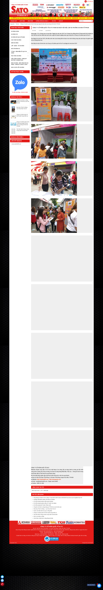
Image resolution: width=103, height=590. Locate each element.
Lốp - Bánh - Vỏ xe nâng (17, 45)
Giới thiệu (22, 21)
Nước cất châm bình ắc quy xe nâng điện (43, 510)
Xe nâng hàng (15, 31)
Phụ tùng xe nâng (20, 55)
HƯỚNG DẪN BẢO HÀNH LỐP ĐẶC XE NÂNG (44, 499)
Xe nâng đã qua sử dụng (18, 37)
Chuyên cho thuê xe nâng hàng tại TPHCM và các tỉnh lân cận (23, 101)
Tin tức (54, 21)
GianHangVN (90, 542)
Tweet (41, 30)
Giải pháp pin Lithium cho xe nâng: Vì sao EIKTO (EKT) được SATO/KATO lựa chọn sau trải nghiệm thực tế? (58, 497)
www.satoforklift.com (16, 144)
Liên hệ (61, 21)
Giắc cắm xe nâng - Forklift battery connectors (19, 59)
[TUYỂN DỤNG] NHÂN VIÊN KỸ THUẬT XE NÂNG (45, 503)
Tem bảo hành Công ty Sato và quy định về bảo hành (45, 514)
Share (34, 30)
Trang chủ (14, 21)
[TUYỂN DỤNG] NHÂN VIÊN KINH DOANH (43, 501)
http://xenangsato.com (55, 479)
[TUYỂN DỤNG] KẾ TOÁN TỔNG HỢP (42, 505)
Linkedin (48, 30)
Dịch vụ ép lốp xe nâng (17, 67)
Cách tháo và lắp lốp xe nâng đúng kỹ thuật (43, 518)
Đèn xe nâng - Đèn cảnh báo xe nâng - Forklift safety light (19, 63)
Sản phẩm (30, 21)
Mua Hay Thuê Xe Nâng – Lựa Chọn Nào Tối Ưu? (45, 508)
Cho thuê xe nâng (16, 40)
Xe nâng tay (14, 34)
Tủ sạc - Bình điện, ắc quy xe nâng (20, 52)
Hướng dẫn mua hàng (42, 21)
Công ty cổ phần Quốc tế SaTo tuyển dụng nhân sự (45, 512)
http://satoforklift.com (42, 479)
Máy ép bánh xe (15, 48)
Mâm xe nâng (14, 42)
